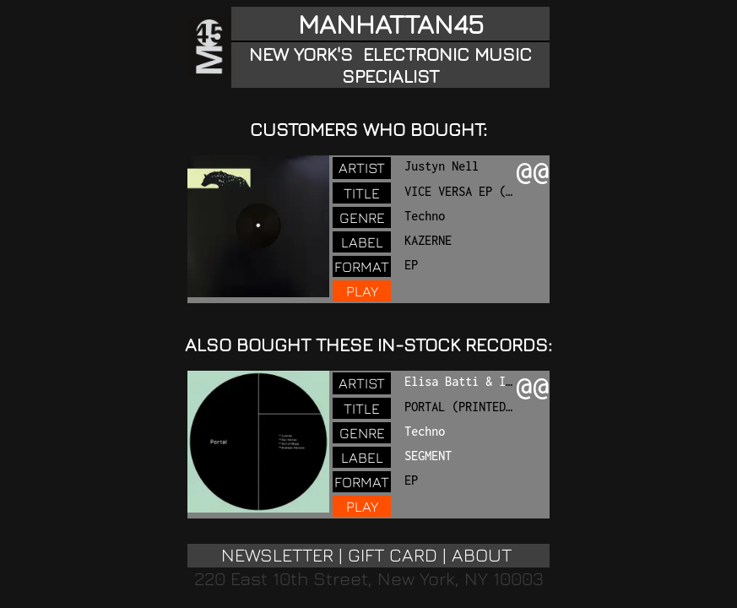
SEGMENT (428, 455)
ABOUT (482, 555)
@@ (533, 173)
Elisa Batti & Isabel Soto (488, 381)
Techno (424, 431)
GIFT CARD (392, 555)
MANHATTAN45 (391, 24)
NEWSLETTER (277, 555)
